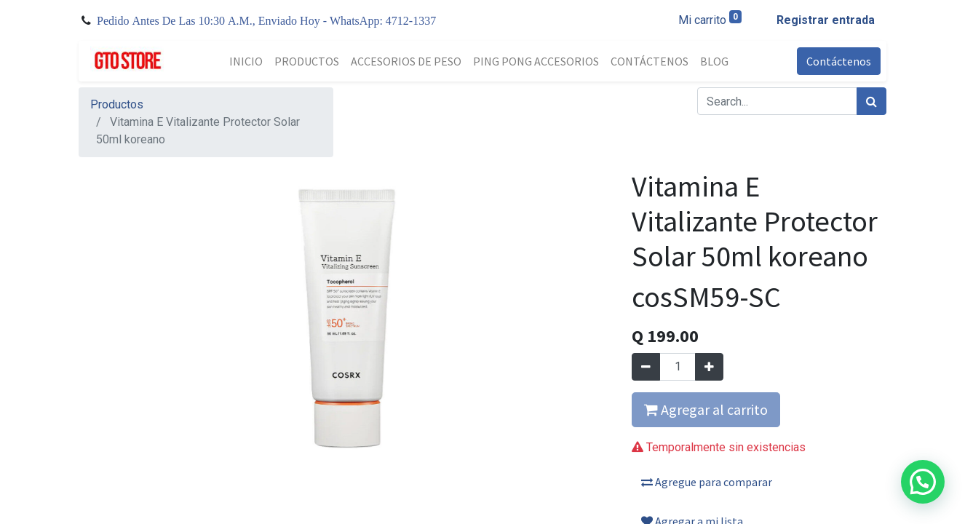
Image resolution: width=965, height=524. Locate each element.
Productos (116, 104)
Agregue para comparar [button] (706, 482)
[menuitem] (246, 61)
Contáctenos (838, 61)
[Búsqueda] (871, 101)
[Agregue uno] (709, 367)
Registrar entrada (826, 20)
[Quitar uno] (646, 367)
